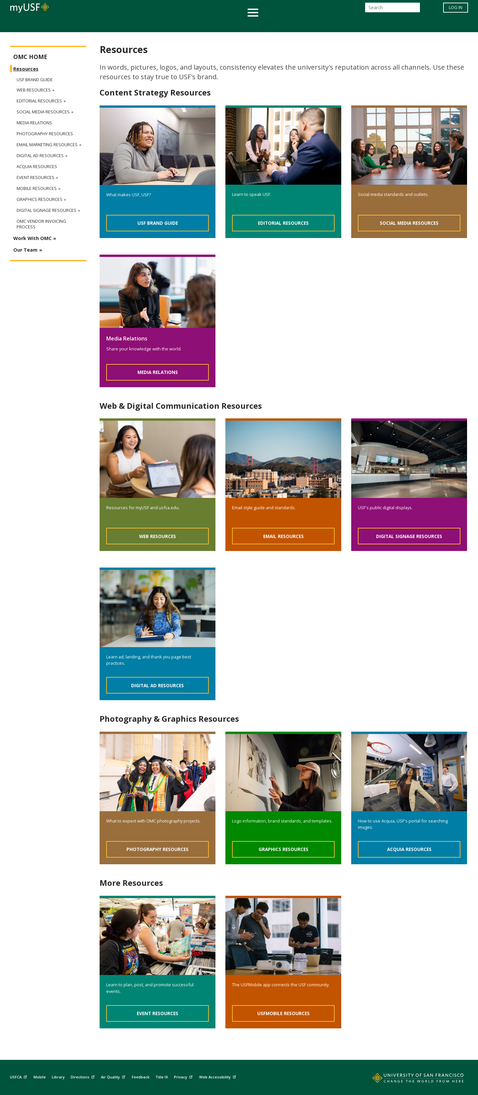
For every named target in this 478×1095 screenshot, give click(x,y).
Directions (83, 1076)
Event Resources (157, 1013)
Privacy (184, 1076)
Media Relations (157, 372)
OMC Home (30, 57)
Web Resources (157, 536)
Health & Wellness (219, 24)
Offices (309, 24)
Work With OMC (32, 238)
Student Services (159, 24)
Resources (26, 69)
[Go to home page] (410, 1079)
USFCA (19, 1076)
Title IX (161, 1076)
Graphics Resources (283, 849)
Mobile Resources (37, 188)
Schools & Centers (356, 24)
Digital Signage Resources (409, 536)
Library (58, 1076)
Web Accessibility (218, 1076)
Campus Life (272, 24)
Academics (110, 24)
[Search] (392, 9)
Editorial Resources (283, 223)
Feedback (140, 1076)
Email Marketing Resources (47, 145)
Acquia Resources (409, 849)
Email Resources (283, 536)
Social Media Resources (409, 223)
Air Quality (114, 1076)
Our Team (25, 250)
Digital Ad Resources (157, 685)
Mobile (40, 1076)
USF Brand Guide (157, 223)
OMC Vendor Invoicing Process (41, 224)
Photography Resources (157, 849)
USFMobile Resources (283, 1013)
